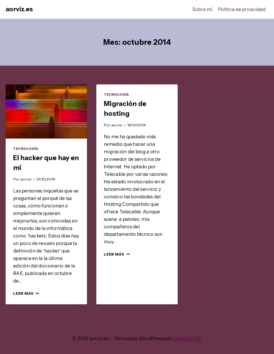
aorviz (26, 179)
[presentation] (46, 111)
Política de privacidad (242, 9)
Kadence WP (187, 338)
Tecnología (25, 149)
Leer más (26, 293)
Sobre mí (202, 9)
